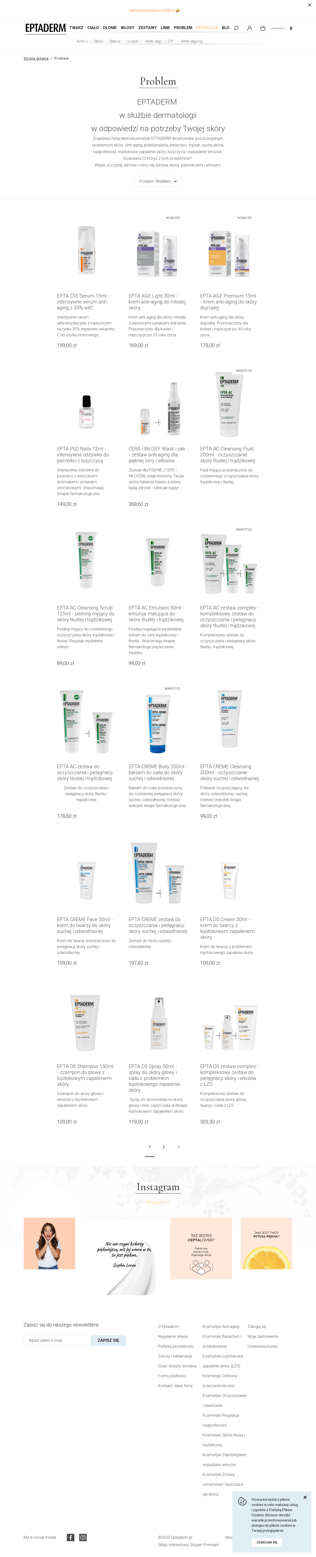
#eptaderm (158, 1202)
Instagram (83, 1537)
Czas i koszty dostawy (177, 1366)
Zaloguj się (257, 1326)
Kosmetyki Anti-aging (221, 1326)
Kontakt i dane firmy (175, 1385)
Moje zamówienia (263, 1336)
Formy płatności (172, 1376)
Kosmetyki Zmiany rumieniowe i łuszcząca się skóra (223, 1484)
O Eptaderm (168, 1326)
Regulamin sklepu (173, 1336)
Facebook (70, 1537)
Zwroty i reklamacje (175, 1356)
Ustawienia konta (262, 1346)
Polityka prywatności (176, 1346)
